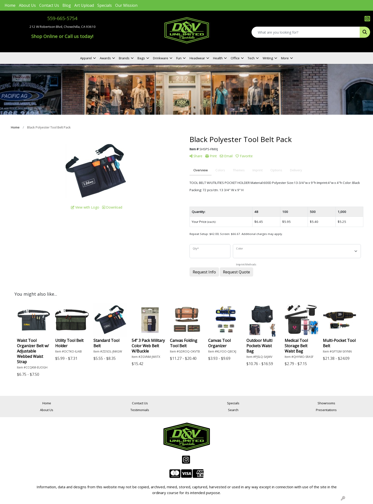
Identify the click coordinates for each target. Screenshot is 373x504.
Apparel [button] (86, 58)
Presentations (326, 410)
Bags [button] (141, 58)
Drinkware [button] (160, 58)
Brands (124, 58)
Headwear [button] (197, 58)
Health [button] (218, 58)
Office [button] (235, 58)
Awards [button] (105, 58)
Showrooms (326, 403)
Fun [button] (179, 58)
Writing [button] (268, 58)
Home (10, 5)
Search (233, 410)
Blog (66, 5)
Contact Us (49, 5)
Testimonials (139, 410)
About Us (27, 5)
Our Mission (126, 5)
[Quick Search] (305, 32)
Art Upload (84, 5)
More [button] (285, 58)
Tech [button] (251, 58)
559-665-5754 (62, 18)
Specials (104, 5)
